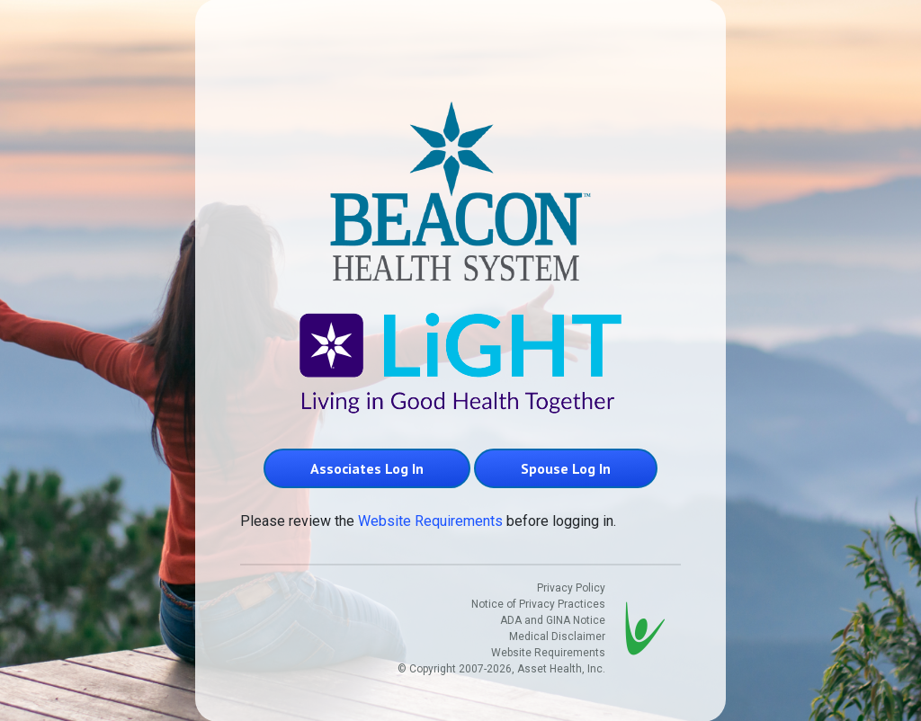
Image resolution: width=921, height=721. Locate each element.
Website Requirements (430, 521)
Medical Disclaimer (557, 636)
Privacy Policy (571, 588)
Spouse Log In (566, 468)
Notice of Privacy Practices (538, 604)
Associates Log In (367, 468)
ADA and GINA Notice (552, 620)
